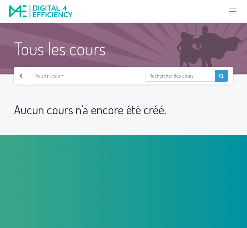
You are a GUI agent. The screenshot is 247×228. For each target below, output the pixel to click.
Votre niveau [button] (48, 76)
